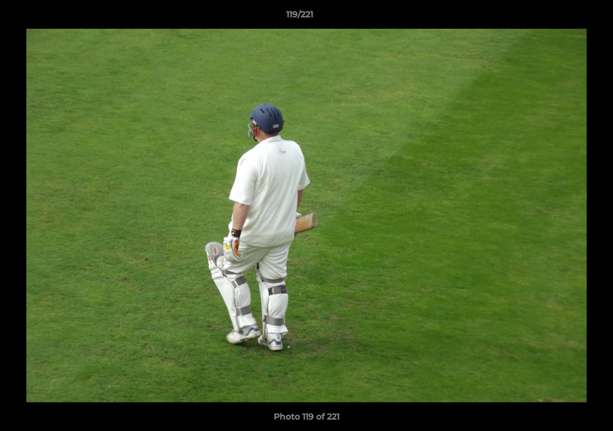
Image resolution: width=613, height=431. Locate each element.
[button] (563, 17)
